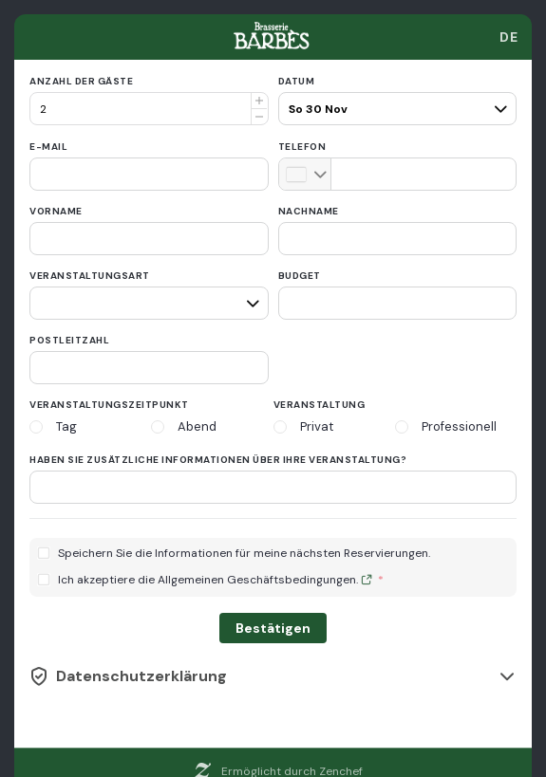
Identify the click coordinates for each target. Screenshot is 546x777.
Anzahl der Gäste (81, 81)
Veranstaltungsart (89, 275)
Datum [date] (296, 81)
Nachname (308, 211)
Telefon (302, 146)
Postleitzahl (69, 340)
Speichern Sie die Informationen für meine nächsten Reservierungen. (244, 553)
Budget (299, 275)
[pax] (395, 100)
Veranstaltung (319, 404)
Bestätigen (273, 628)
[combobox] (509, 37)
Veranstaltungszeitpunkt (109, 404)
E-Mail (48, 146)
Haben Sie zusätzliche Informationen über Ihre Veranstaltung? (217, 459)
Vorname (56, 211)
